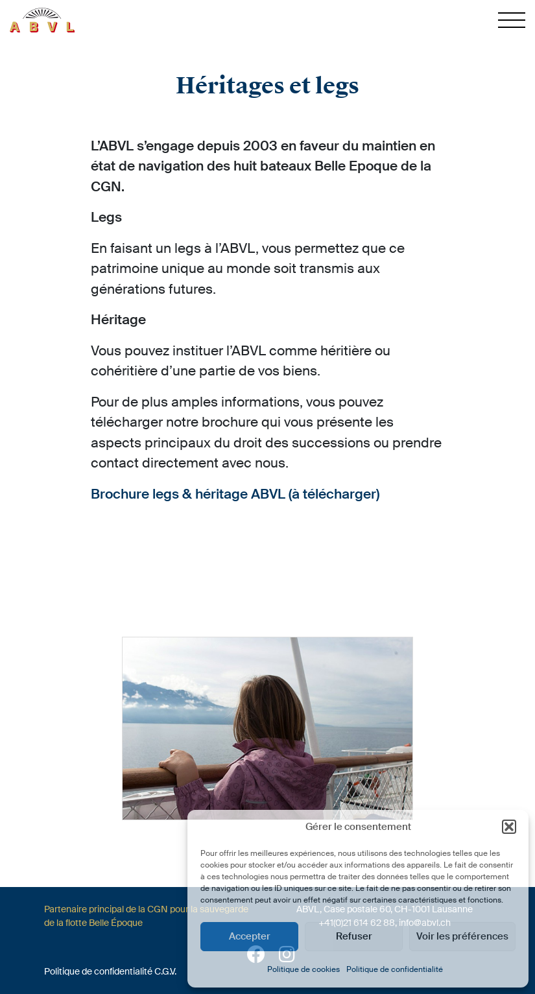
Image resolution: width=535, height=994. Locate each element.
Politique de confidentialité (394, 969)
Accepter (249, 936)
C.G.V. (165, 971)
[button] (509, 826)
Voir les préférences (462, 936)
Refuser (354, 936)
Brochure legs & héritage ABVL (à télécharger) (235, 494)
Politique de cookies (303, 969)
